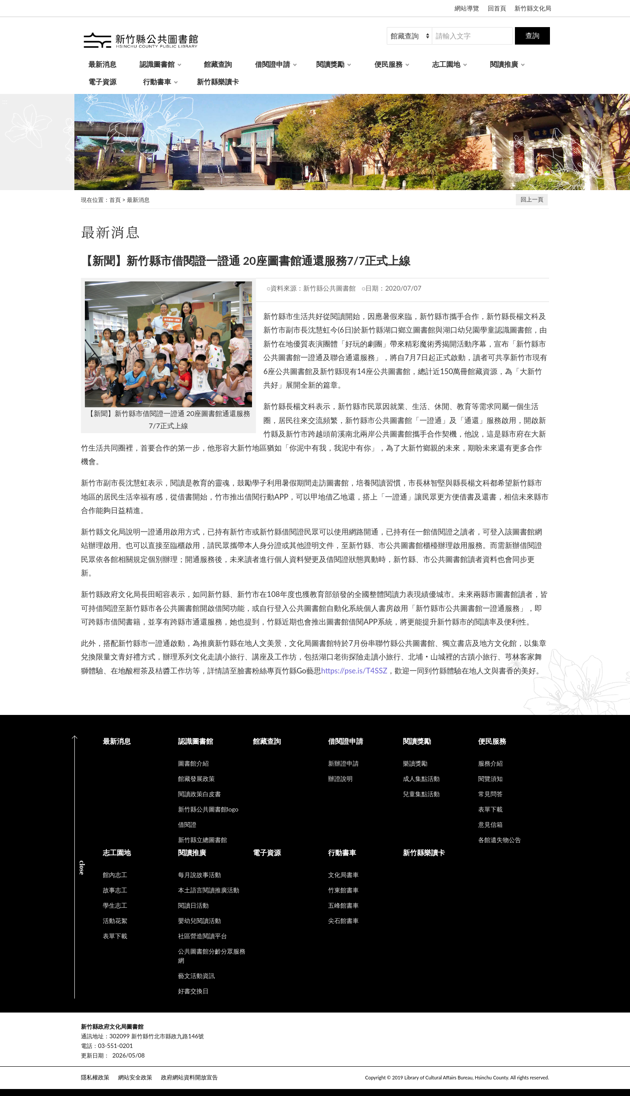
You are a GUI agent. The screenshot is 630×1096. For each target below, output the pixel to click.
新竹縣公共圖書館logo (208, 809)
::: (4, 101)
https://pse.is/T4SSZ (354, 670)
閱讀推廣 (504, 64)
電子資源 (102, 81)
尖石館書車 (343, 920)
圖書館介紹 (193, 763)
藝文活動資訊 (196, 975)
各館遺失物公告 (499, 839)
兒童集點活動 (421, 794)
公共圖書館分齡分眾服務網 (211, 955)
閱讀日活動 (193, 905)
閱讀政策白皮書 (199, 794)
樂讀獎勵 (415, 763)
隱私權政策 (95, 1077)
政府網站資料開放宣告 (189, 1077)
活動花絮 (115, 920)
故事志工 (115, 890)
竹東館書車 (343, 890)
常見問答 (490, 794)
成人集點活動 (421, 778)
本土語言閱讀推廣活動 (208, 890)
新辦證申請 (343, 763)
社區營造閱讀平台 (202, 936)
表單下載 (490, 809)
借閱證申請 (272, 64)
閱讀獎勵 (330, 64)
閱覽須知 (490, 778)
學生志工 (115, 905)
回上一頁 (532, 199)
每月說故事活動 (199, 874)
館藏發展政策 (196, 778)
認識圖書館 (157, 64)
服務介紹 (490, 763)
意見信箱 (490, 824)
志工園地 (446, 64)
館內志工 (115, 874)
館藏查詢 (218, 64)
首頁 (115, 199)
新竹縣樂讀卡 (218, 81)
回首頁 (497, 8)
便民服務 (388, 64)
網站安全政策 (135, 1077)
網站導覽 (467, 8)
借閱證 (187, 824)
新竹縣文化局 (532, 8)
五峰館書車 (343, 905)
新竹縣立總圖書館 (202, 839)
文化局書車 (343, 874)
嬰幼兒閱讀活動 (199, 920)
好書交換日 (193, 991)
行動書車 (157, 81)
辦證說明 (340, 778)
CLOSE (82, 867)
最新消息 (102, 64)
